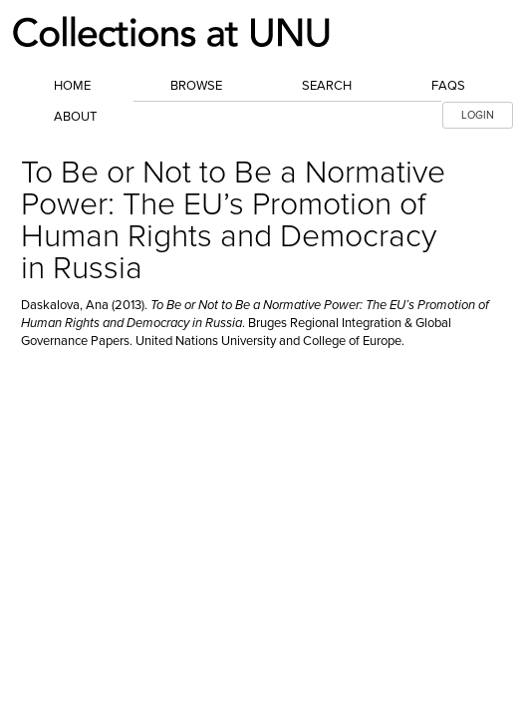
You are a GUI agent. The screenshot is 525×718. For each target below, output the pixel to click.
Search (327, 86)
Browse (196, 86)
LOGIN (477, 115)
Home (72, 86)
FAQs (448, 86)
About (75, 117)
